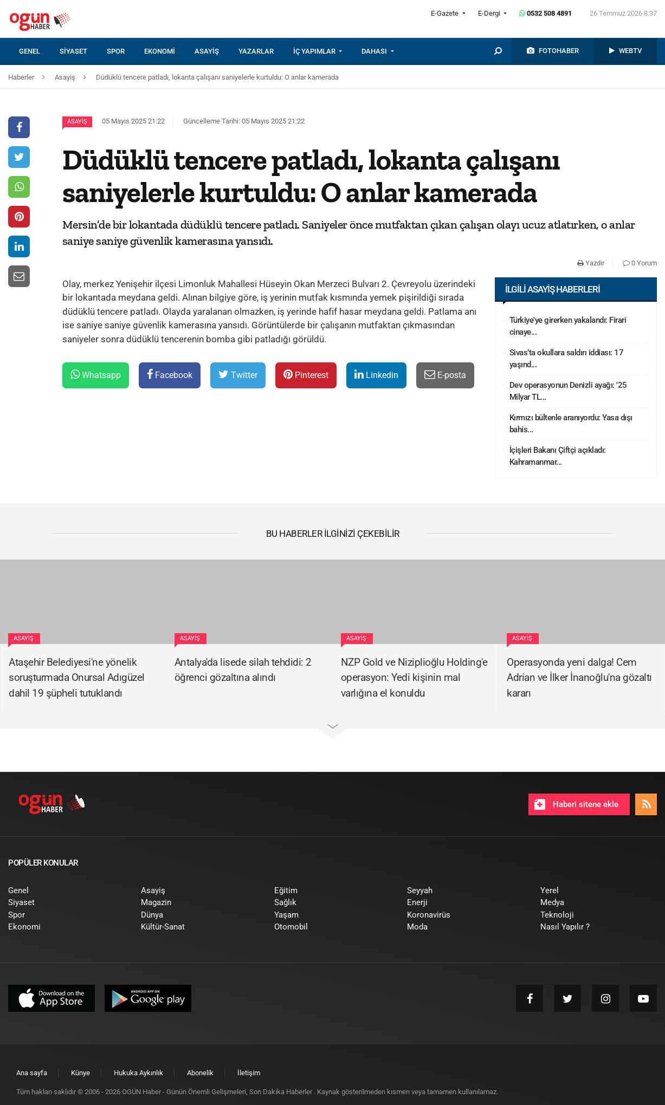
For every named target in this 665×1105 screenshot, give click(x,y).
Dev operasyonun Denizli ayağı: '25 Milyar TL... (568, 391)
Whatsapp (95, 374)
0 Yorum (640, 263)
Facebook (169, 374)
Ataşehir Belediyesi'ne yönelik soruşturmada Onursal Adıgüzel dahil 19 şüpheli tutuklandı (77, 677)
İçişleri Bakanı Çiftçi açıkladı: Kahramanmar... (557, 456)
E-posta (445, 374)
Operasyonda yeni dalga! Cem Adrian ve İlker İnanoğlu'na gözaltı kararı (579, 677)
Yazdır (590, 263)
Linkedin (376, 374)
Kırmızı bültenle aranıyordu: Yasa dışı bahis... (570, 424)
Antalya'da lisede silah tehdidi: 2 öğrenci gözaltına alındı (243, 670)
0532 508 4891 (545, 13)
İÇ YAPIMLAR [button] (315, 51)
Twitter (237, 374)
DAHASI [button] (375, 51)
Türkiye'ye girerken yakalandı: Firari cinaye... (568, 326)
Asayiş (77, 121)
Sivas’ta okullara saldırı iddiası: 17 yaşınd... (566, 359)
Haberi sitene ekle (576, 804)
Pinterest (305, 374)
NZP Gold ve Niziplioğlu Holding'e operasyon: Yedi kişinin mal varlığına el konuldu (414, 677)
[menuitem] (39, 51)
